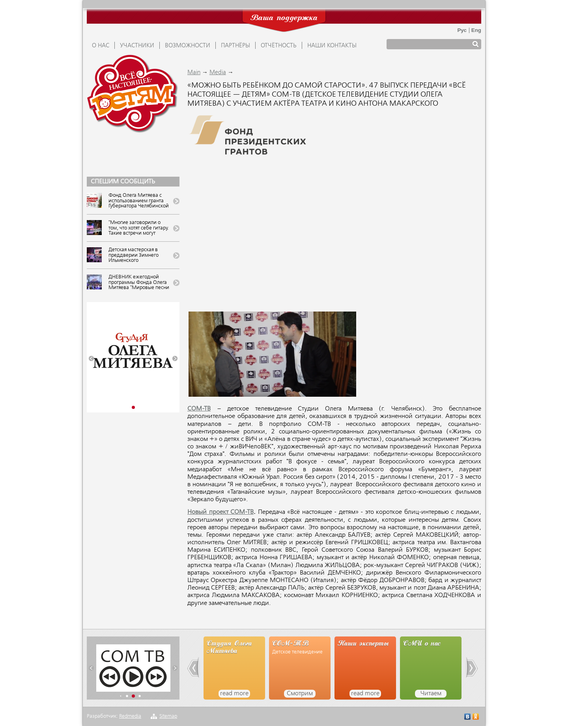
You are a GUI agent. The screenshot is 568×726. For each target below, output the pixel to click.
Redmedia (130, 716)
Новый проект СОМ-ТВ (220, 512)
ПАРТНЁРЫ (235, 46)
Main (193, 72)
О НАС (100, 46)
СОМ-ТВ (199, 409)
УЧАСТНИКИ (137, 46)
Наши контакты (332, 46)
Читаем (430, 694)
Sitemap (168, 716)
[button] (91, 358)
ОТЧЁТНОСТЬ (279, 46)
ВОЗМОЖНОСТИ (187, 46)
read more (234, 694)
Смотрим (300, 694)
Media (217, 72)
